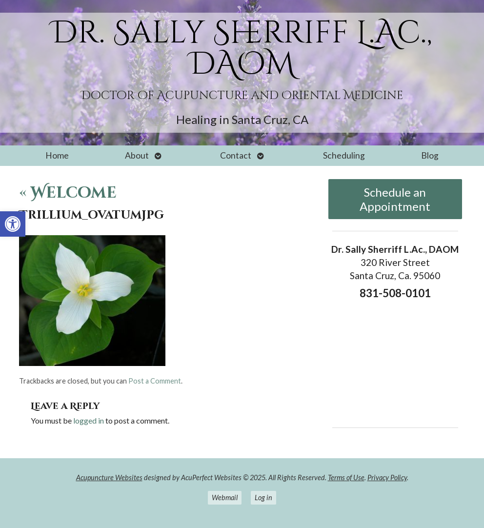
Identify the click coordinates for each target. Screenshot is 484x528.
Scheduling (344, 155)
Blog (430, 155)
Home (57, 155)
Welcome (68, 193)
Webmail (225, 497)
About (137, 155)
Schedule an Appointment (395, 199)
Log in (263, 497)
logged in (88, 420)
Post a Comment (154, 381)
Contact (235, 155)
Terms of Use (346, 477)
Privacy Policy (387, 477)
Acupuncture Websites (109, 477)
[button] (12, 224)
